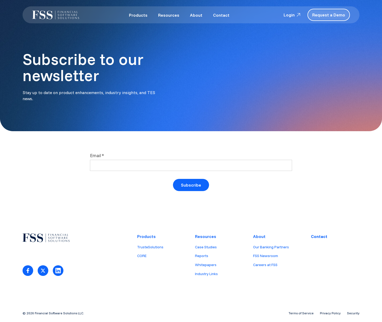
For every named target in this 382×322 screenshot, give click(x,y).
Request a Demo (328, 14)
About (196, 15)
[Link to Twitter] (43, 270)
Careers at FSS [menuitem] (265, 264)
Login (292, 14)
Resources (168, 15)
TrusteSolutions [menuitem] (150, 247)
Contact (221, 15)
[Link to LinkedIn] (58, 270)
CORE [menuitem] (141, 255)
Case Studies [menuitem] (206, 247)
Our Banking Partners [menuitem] (271, 247)
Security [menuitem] (353, 313)
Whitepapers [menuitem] (205, 264)
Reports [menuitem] (201, 255)
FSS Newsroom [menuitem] (265, 255)
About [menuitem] (259, 236)
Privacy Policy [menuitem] (330, 313)
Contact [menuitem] (319, 236)
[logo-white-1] (55, 15)
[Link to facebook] (28, 270)
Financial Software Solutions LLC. (59, 313)
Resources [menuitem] (205, 236)
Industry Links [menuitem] (206, 273)
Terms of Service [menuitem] (301, 313)
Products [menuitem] (146, 236)
